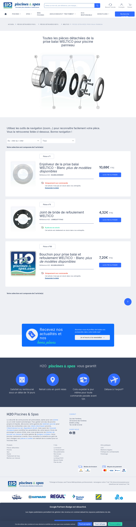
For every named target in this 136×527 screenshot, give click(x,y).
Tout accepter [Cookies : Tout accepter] (85, 524)
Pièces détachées (13, 448)
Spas (28, 14)
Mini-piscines (40, 14)
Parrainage (104, 454)
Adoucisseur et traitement (62, 14)
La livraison (57, 448)
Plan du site (57, 462)
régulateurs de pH (30, 428)
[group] (17, 497)
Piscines (16, 14)
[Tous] (58, 141)
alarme (55, 420)
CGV (102, 448)
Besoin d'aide (58, 460)
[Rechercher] (71, 5)
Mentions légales (106, 450)
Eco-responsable (86, 14)
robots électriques (38, 426)
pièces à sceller (27, 438)
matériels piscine (49, 424)
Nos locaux (57, 454)
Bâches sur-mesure (13, 458)
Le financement (59, 450)
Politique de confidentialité (110, 452)
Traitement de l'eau (13, 456)
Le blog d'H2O (58, 458)
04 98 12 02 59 (77, 425)
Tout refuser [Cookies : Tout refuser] (100, 524)
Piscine (9, 450)
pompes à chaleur (43, 434)
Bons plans (103, 14)
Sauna (9, 454)
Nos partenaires (59, 452)
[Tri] (24, 141)
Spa (8, 452)
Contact (56, 456)
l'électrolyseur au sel (15, 428)
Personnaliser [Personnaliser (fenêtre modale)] (115, 524)
